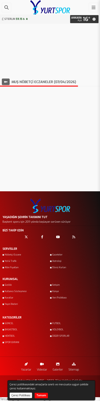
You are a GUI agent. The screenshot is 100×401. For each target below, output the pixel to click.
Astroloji (56, 261)
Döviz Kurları (59, 267)
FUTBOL (56, 323)
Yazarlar (26, 365)
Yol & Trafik (10, 261)
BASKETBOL (11, 329)
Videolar (42, 365)
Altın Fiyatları (12, 267)
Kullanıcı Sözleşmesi (16, 291)
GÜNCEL (9, 323)
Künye (55, 291)
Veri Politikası (59, 297)
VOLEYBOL (58, 329)
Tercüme (6, 399)
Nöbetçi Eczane (13, 254)
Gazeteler (57, 254)
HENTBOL (10, 336)
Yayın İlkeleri (11, 304)
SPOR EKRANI (12, 342)
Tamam (41, 395)
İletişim (56, 284)
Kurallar (9, 297)
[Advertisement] (50, 51)
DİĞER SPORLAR (60, 336)
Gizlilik (8, 284)
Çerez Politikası (20, 395)
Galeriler (58, 365)
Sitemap (73, 365)
